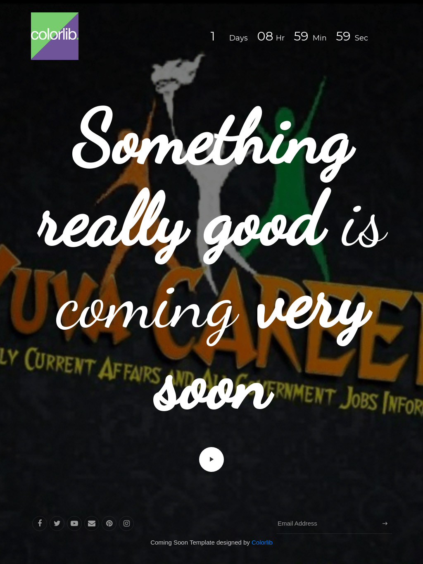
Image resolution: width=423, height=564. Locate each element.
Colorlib (262, 542)
